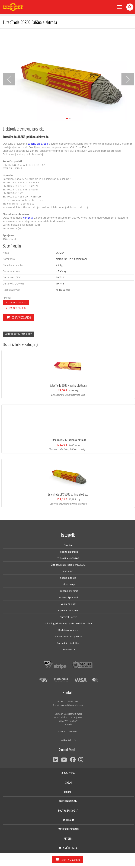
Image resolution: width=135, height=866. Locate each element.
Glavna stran (68, 773)
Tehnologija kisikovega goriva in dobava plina (68, 623)
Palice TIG (68, 571)
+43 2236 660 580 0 (70, 701)
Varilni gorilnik (68, 603)
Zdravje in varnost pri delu (68, 636)
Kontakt (68, 792)
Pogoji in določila (68, 801)
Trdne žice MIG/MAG (68, 558)
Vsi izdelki (68, 649)
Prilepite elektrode (68, 551)
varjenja (28, 217)
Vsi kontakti (68, 740)
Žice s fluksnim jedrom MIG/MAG (68, 564)
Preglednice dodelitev (68, 643)
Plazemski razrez (68, 616)
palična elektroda (38, 143)
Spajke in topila (68, 577)
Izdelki (68, 782)
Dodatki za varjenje (68, 630)
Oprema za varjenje (68, 610)
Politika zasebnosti (68, 810)
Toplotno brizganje (68, 590)
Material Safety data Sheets (18, 334)
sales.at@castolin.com (71, 705)
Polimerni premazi (68, 597)
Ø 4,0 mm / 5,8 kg (16, 307)
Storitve (68, 545)
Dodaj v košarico (18, 317)
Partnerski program (68, 829)
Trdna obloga (68, 584)
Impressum (68, 820)
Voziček (68, 848)
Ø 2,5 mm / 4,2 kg (16, 302)
